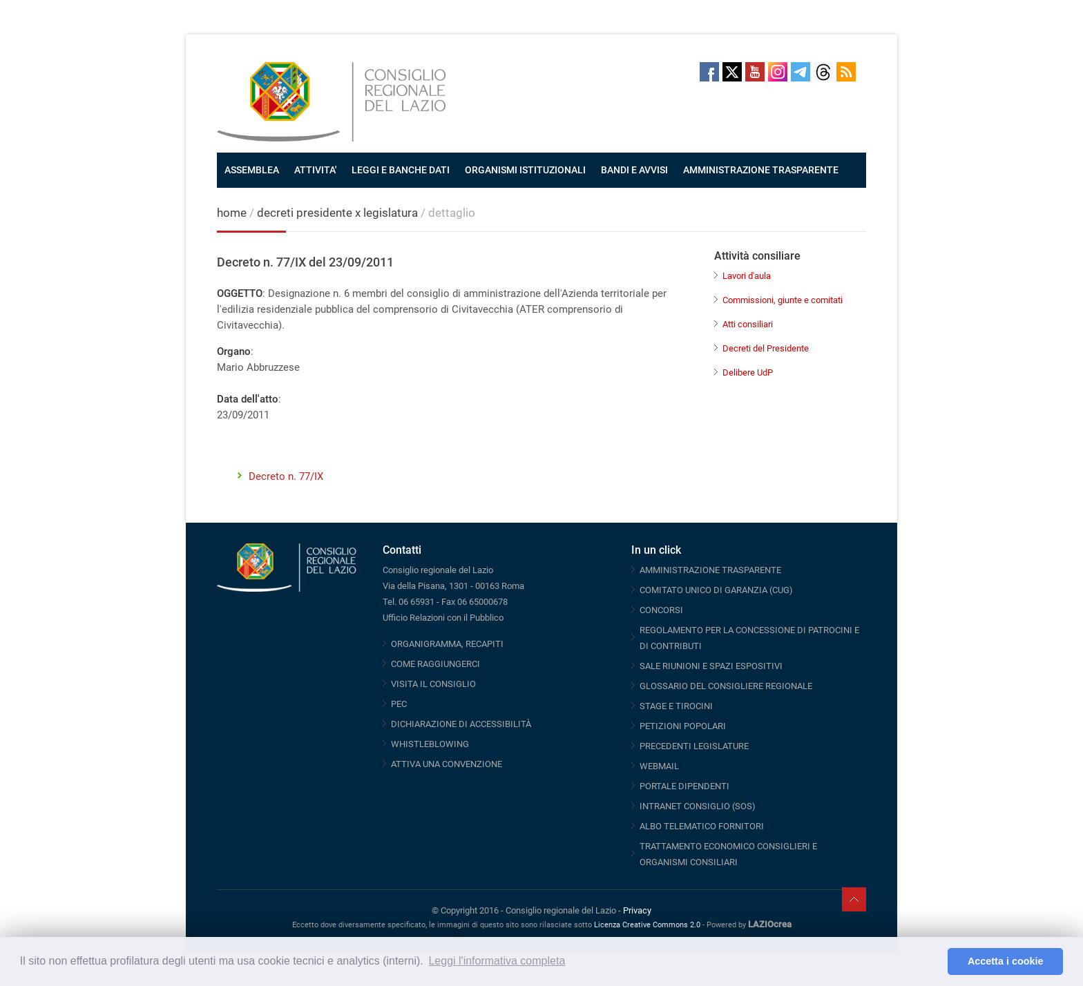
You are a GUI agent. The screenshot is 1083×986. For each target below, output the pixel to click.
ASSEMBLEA (251, 169)
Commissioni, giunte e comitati (782, 300)
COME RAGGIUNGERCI (435, 664)
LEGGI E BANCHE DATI (401, 169)
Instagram (777, 71)
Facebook (709, 71)
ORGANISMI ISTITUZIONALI (525, 169)
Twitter (732, 71)
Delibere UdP (747, 372)
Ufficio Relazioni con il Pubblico (443, 617)
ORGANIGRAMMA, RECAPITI (447, 644)
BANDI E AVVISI (634, 169)
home (232, 213)
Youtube (755, 71)
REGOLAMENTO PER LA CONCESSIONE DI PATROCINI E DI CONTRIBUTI (749, 638)
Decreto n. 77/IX (286, 476)
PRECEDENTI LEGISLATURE (694, 746)
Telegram (800, 71)
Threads (823, 71)
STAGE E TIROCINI (676, 706)
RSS (846, 71)
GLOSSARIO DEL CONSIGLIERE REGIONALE (726, 686)
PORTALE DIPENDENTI (684, 786)
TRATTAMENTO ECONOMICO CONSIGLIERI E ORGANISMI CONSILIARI (728, 854)
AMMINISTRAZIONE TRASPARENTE (760, 169)
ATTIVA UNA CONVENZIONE (446, 764)
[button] (933, 961)
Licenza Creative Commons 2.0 (647, 924)
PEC (399, 704)
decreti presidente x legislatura (337, 213)
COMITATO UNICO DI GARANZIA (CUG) (716, 590)
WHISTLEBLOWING (430, 744)
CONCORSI (661, 610)
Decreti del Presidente (765, 348)
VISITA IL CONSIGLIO (433, 684)
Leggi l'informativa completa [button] (496, 961)
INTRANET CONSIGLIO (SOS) (698, 806)
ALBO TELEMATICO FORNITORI (702, 826)
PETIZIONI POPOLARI (683, 726)
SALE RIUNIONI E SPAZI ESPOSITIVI (711, 666)
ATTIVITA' (315, 169)
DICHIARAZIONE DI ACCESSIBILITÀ (461, 724)
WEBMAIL (659, 766)
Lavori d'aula (746, 276)
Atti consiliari (747, 324)
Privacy (637, 910)
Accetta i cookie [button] (1006, 961)
